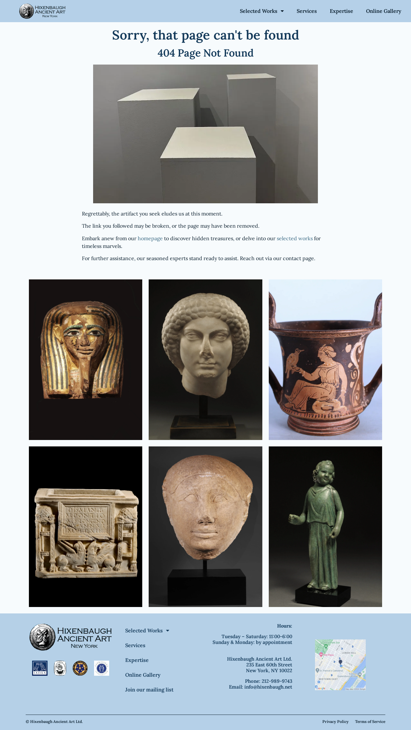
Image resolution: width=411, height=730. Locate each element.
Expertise (341, 11)
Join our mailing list (149, 689)
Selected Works (262, 11)
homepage (150, 238)
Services (307, 11)
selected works (295, 238)
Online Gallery (383, 11)
